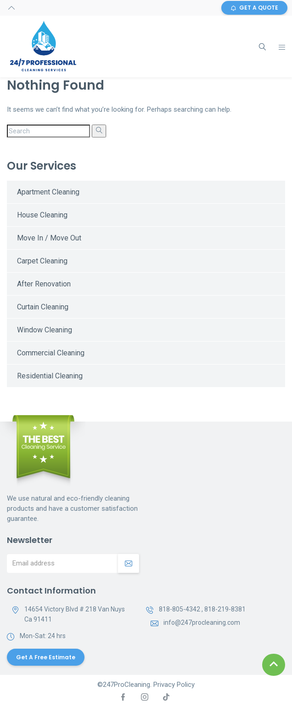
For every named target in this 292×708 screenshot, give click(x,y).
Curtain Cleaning (42, 307)
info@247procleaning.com (201, 622)
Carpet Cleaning (42, 261)
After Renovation (44, 284)
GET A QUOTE (254, 7)
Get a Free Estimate (45, 657)
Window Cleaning (44, 329)
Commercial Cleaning (50, 352)
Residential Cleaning (50, 375)
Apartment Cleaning (48, 192)
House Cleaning (42, 215)
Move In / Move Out (49, 238)
